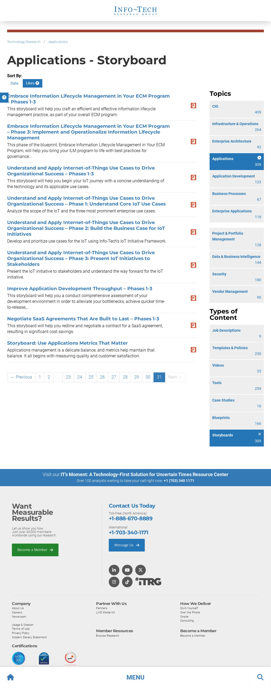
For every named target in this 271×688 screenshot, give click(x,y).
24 (79, 377)
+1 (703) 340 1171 (179, 481)
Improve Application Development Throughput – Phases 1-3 (79, 288)
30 (148, 377)
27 (113, 377)
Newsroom (19, 616)
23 (68, 377)
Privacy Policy (20, 633)
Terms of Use (21, 629)
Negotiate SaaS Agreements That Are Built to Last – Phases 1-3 (83, 318)
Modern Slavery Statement (29, 637)
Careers (17, 612)
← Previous (21, 377)
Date (14, 83)
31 (159, 377)
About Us (18, 608)
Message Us (126, 545)
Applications (58, 42)
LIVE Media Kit (105, 612)
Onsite (184, 616)
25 (91, 377)
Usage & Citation (22, 625)
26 (102, 377)
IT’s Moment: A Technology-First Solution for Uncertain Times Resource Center (144, 474)
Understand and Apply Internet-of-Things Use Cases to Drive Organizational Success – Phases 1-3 (81, 170)
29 (136, 377)
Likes (32, 83)
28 (125, 377)
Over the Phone (190, 612)
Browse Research (107, 635)
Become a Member (35, 550)
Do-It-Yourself (189, 608)
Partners (101, 608)
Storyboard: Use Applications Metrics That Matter (67, 343)
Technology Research (23, 42)
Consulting (187, 620)
